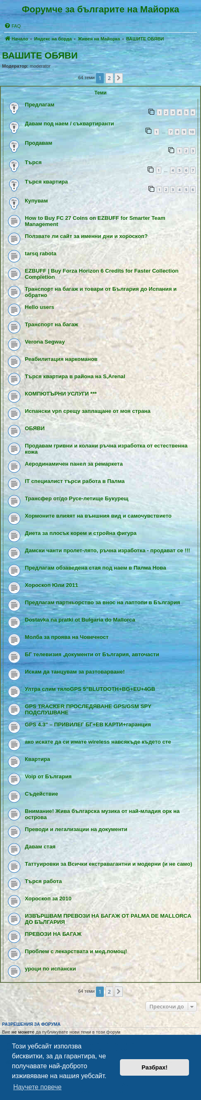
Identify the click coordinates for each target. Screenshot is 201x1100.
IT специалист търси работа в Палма (74, 481)
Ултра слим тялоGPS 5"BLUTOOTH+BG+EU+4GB (90, 689)
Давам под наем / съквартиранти (69, 123)
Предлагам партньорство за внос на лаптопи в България (102, 602)
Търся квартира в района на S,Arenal (75, 376)
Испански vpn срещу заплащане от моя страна (88, 411)
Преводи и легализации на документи (76, 829)
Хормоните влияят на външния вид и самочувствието (98, 516)
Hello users (39, 307)
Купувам (36, 201)
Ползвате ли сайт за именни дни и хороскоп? (86, 236)
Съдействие (41, 794)
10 (192, 131)
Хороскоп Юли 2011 (51, 585)
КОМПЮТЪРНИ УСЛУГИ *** (61, 394)
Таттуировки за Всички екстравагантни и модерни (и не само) (108, 864)
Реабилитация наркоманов (61, 359)
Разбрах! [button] (154, 1067)
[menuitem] (12, 26)
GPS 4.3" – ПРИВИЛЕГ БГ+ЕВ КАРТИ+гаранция (88, 724)
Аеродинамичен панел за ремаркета (74, 464)
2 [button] (109, 78)
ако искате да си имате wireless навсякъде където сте (98, 742)
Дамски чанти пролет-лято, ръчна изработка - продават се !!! (107, 550)
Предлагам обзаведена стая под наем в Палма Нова (95, 568)
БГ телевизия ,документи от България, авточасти (92, 654)
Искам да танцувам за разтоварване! (75, 672)
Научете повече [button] (37, 1087)
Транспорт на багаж (51, 324)
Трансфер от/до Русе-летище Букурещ (76, 498)
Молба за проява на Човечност (67, 637)
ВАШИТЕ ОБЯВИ (40, 55)
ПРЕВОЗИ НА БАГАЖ (53, 934)
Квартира (37, 759)
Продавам (38, 143)
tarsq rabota (40, 253)
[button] (119, 78)
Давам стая (40, 846)
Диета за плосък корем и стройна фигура (80, 533)
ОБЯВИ (35, 428)
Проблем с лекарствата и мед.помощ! (76, 951)
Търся (33, 162)
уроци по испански (50, 969)
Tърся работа (43, 881)
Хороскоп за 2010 (48, 898)
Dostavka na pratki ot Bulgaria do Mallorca (80, 620)
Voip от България (48, 776)
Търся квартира (46, 182)
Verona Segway (45, 342)
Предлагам (40, 104)
